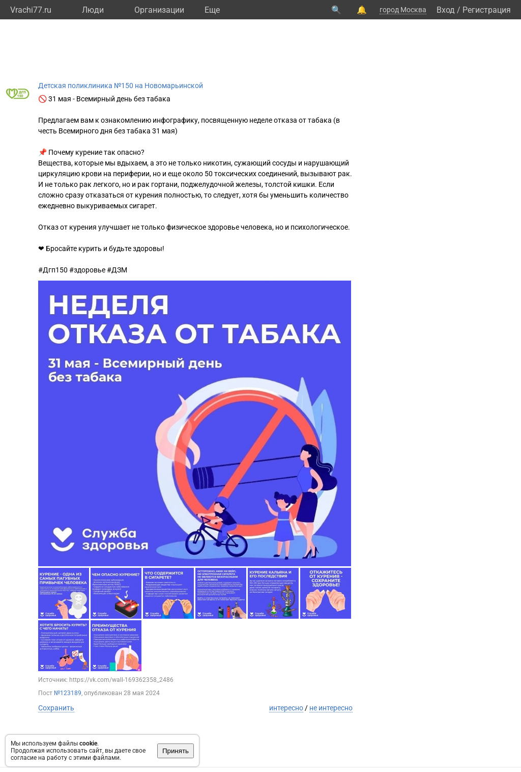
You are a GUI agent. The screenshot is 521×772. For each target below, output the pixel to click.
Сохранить (56, 708)
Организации (159, 10)
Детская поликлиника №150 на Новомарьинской (120, 85)
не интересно (331, 708)
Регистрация (486, 10)
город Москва (403, 10)
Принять (175, 751)
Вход (446, 10)
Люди (93, 10)
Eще (212, 10)
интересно (286, 708)
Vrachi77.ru (30, 10)
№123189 (67, 693)
